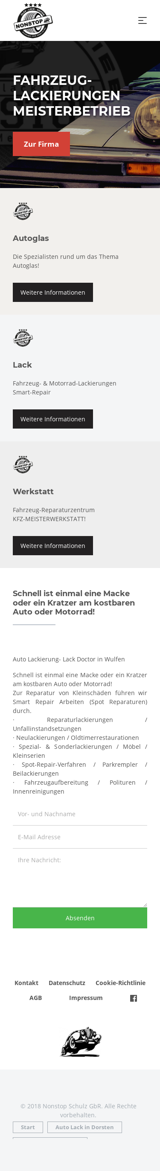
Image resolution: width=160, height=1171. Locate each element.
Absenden (80, 918)
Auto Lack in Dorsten (84, 1127)
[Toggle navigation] (142, 20)
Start (28, 1127)
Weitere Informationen (52, 292)
